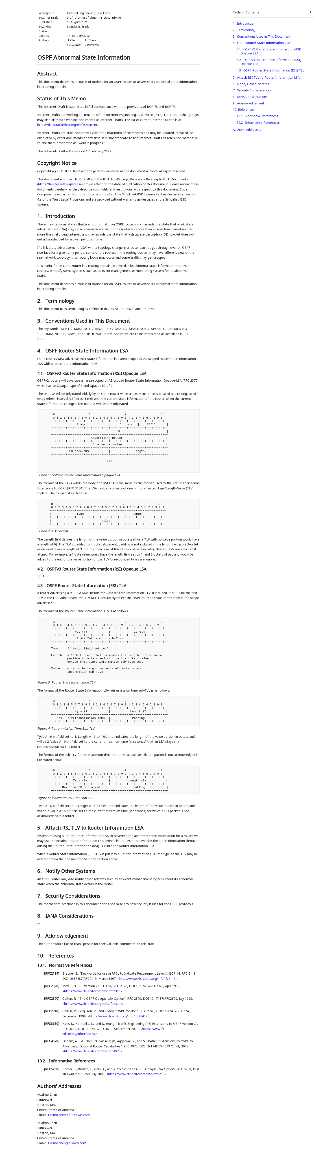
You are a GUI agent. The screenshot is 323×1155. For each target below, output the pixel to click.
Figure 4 (43, 728)
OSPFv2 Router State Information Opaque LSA (85, 475)
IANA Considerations (252, 97)
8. (40, 915)
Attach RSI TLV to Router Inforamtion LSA (268, 77)
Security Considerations (254, 90)
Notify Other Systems (253, 84)
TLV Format (59, 531)
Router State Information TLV (73, 682)
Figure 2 (43, 531)
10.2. (42, 1061)
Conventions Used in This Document (263, 36)
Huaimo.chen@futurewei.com (68, 1115)
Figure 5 (43, 798)
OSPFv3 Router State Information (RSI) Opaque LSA (270, 62)
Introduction (246, 23)
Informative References (262, 122)
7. (40, 895)
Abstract (47, 73)
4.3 (239, 70)
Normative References (261, 116)
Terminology (246, 30)
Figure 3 (43, 682)
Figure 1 (43, 475)
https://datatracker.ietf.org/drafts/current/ (67, 125)
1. (40, 216)
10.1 (240, 116)
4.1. (41, 373)
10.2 (240, 122)
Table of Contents (246, 12)
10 (234, 109)
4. (40, 350)
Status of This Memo (61, 98)
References (246, 109)
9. (40, 935)
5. (40, 827)
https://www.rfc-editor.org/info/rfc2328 (92, 991)
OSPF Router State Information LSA (263, 43)
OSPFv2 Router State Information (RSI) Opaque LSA (270, 51)
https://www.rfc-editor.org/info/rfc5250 (136, 1074)
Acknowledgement (250, 103)
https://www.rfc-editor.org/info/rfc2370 (92, 1003)
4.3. (41, 585)
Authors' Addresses (247, 130)
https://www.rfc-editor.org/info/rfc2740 (117, 1016)
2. (40, 300)
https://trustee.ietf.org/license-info (63, 184)
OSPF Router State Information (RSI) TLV (273, 70)
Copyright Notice (56, 163)
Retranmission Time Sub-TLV (72, 728)
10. (41, 955)
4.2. (41, 569)
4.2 (239, 60)
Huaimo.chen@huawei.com (66, 1143)
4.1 (239, 49)
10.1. (42, 965)
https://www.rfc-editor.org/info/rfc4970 (92, 1051)
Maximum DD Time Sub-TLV (72, 798)
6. (40, 870)
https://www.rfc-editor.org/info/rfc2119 (147, 978)
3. (40, 320)
